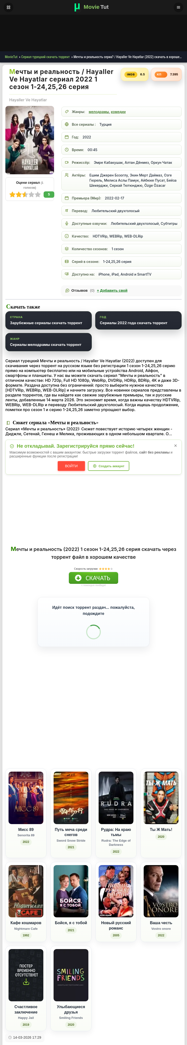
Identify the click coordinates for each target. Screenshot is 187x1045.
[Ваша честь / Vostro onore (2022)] (161, 890)
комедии (118, 112)
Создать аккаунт (111, 466)
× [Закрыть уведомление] (175, 446)
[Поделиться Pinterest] (164, 735)
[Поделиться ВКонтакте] (128, 735)
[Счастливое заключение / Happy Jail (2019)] (26, 976)
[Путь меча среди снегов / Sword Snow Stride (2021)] (71, 801)
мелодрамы (99, 112)
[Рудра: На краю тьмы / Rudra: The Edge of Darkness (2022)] (116, 801)
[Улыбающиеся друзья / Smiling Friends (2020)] (71, 976)
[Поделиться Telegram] (173, 735)
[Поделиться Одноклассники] (146, 735)
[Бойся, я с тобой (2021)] (71, 890)
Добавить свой (112, 290)
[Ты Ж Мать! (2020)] (161, 801)
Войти (71, 466)
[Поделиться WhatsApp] (155, 735)
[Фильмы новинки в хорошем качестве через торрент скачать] (93, 7)
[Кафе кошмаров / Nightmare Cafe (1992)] (26, 890)
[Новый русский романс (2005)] (116, 890)
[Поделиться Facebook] (137, 735)
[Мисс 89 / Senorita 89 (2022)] (26, 801)
